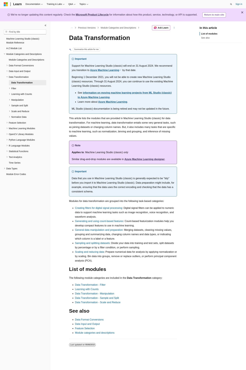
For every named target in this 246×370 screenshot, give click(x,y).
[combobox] (25, 31)
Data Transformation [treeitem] (22, 82)
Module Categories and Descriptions (118, 27)
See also (205, 38)
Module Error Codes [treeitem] (16, 174)
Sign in (238, 4)
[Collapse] (45, 25)
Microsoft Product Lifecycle (92, 14)
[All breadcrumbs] (72, 27)
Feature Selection (85, 328)
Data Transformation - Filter (90, 284)
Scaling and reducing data (89, 252)
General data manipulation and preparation (99, 230)
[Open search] (231, 4)
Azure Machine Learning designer (144, 159)
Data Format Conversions (89, 319)
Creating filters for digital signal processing (98, 208)
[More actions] (174, 27)
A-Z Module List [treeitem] (14, 48)
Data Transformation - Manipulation (94, 293)
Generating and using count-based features (99, 221)
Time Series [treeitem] (14, 162)
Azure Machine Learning (104, 70)
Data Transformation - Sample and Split (97, 298)
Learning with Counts (87, 289)
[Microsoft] (6, 4)
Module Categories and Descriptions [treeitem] (26, 59)
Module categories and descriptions (95, 332)
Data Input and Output (87, 324)
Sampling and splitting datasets (92, 243)
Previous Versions (87, 27)
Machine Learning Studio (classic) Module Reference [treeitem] (22, 40)
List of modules (209, 33)
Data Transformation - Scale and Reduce (97, 302)
